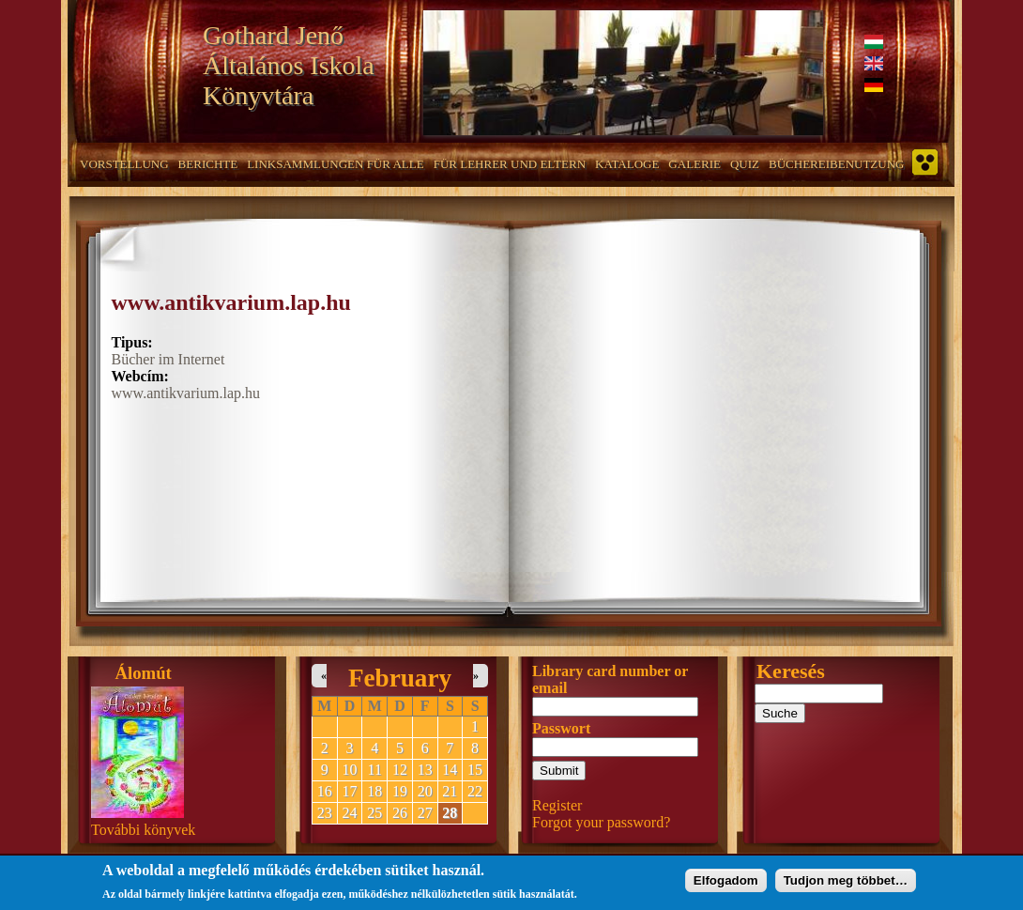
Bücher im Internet (168, 359)
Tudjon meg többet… (846, 883)
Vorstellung (124, 164)
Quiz (744, 164)
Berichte (208, 164)
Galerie (694, 164)
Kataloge (627, 164)
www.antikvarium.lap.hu (231, 302)
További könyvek (143, 830)
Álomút (143, 673)
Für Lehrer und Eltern (510, 164)
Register (557, 805)
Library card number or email (610, 679)
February (399, 678)
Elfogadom (726, 883)
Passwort (561, 728)
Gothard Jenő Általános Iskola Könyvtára (288, 65)
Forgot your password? (601, 822)
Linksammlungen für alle (335, 164)
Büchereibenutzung (836, 164)
